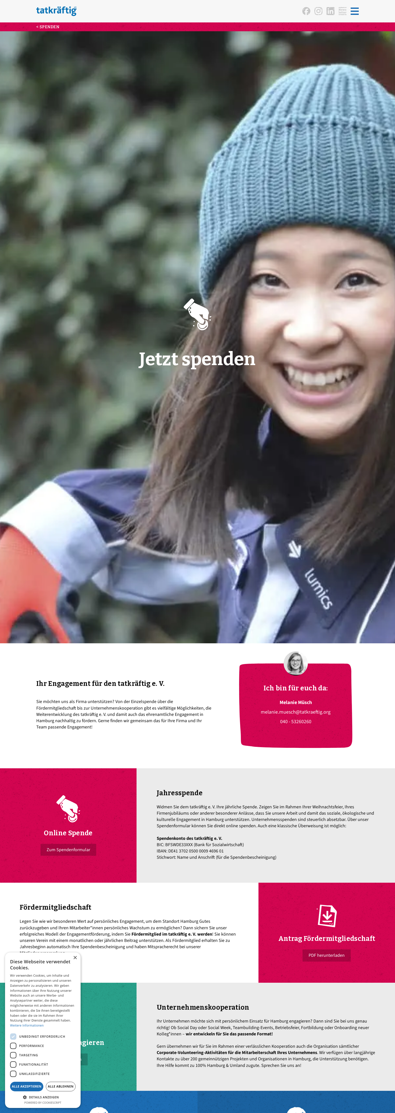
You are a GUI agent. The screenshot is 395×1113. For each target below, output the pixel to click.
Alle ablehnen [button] (61, 1086)
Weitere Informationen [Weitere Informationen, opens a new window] (27, 1025)
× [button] (75, 958)
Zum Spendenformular (68, 850)
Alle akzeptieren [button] (27, 1086)
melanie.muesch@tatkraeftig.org (296, 712)
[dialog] (43, 1030)
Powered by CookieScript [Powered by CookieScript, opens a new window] (42, 1102)
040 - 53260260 (295, 721)
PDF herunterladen (327, 955)
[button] (355, 11)
